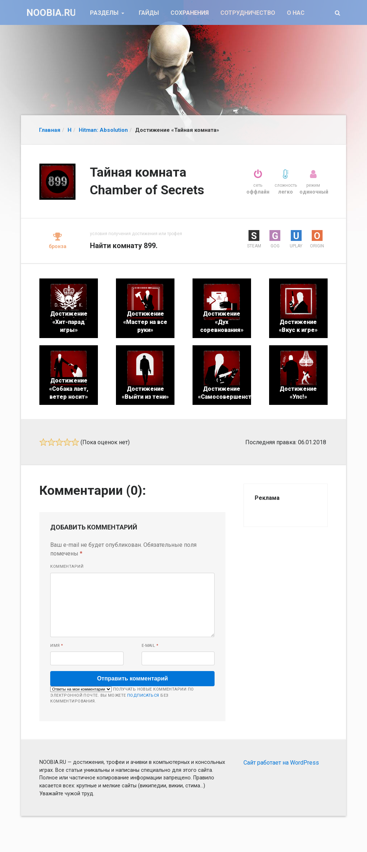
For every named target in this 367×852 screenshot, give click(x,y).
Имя (56, 645)
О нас (296, 12)
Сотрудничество (247, 12)
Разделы (105, 12)
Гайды (149, 12)
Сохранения (189, 12)
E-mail (150, 645)
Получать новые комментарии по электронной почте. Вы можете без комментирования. (122, 695)
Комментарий (66, 566)
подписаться (143, 695)
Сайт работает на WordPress (281, 762)
